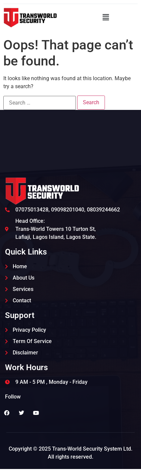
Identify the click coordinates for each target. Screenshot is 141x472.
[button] (105, 17)
